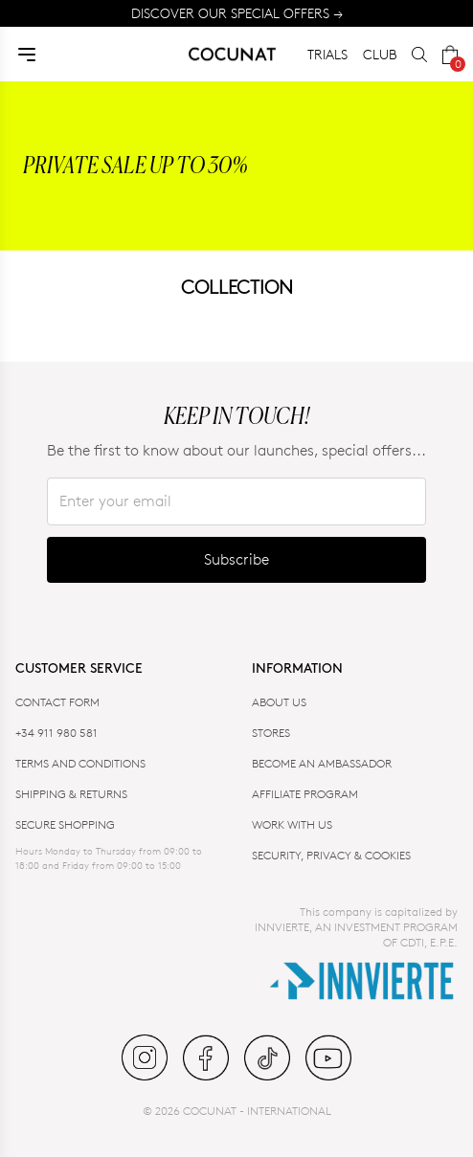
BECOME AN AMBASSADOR (322, 763)
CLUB (379, 54)
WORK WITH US (292, 824)
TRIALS (327, 54)
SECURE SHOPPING (65, 824)
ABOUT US (279, 702)
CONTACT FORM (57, 702)
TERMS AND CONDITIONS (80, 763)
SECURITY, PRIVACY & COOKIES (331, 855)
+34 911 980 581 (56, 732)
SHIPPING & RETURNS (71, 794)
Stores (271, 732)
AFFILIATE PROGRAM (305, 794)
